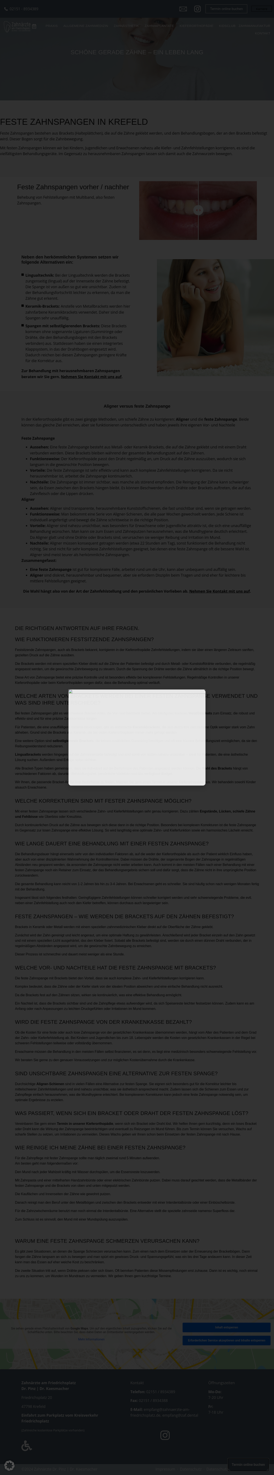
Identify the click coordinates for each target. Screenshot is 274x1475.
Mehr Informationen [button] (91, 1339)
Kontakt (262, 33)
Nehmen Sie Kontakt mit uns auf (91, 376)
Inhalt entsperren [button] (226, 1327)
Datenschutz (191, 1469)
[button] (9, 1465)
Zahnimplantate (160, 25)
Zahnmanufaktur (254, 26)
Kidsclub (227, 26)
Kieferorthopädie (197, 25)
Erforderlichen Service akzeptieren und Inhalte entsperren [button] (226, 1340)
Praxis (52, 25)
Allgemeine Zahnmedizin (86, 25)
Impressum (165, 1469)
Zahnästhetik (127, 25)
